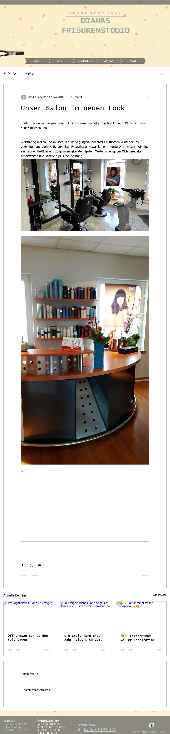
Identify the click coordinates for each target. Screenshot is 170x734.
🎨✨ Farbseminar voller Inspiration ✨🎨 (140, 638)
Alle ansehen (160, 595)
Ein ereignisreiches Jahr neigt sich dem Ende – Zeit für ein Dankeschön (82, 638)
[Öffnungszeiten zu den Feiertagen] (29, 616)
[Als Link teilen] (48, 565)
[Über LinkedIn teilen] (39, 565)
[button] (162, 73)
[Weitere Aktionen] (147, 97)
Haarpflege (29, 73)
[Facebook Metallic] (151, 725)
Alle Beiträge (9, 73)
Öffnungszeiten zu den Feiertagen (28, 637)
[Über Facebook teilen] (22, 565)
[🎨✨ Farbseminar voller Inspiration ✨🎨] (141, 616)
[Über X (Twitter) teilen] (31, 565)
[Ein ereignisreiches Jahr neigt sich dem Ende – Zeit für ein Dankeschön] (85, 616)
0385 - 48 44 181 (100, 730)
